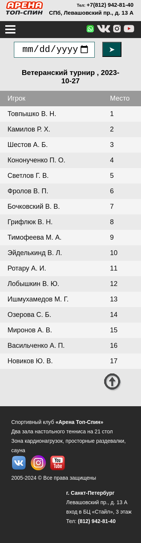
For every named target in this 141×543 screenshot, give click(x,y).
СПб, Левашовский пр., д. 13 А (91, 12)
